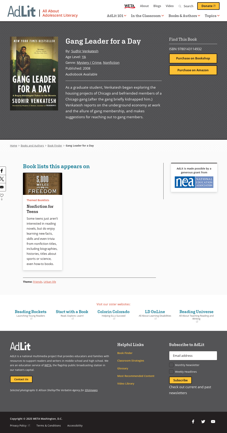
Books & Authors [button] (184, 16)
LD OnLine (155, 314)
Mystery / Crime (89, 62)
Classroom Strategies (130, 360)
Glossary (122, 368)
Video (170, 6)
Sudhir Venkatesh (84, 51)
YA (84, 56)
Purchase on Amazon (193, 70)
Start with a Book (72, 314)
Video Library (125, 383)
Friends (37, 281)
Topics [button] (212, 16)
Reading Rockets (31, 314)
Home (13, 145)
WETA (129, 6)
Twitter (203, 422)
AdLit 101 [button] (116, 16)
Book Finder (55, 145)
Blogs (157, 6)
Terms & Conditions (48, 425)
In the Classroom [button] (147, 16)
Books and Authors (32, 145)
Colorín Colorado (113, 314)
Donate (210, 6)
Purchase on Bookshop (193, 58)
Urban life (50, 281)
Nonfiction (111, 62)
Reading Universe (196, 316)
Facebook (193, 422)
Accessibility (75, 425)
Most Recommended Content (135, 376)
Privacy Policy (20, 425)
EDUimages (91, 390)
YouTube (213, 422)
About (144, 6)
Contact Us (21, 379)
